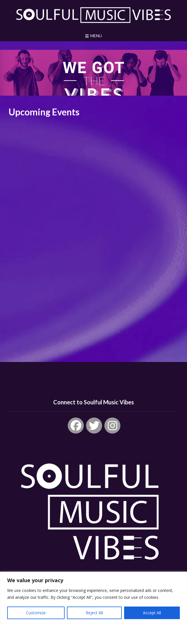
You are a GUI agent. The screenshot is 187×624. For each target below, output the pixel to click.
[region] (93, 598)
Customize (36, 612)
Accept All (152, 612)
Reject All (94, 612)
